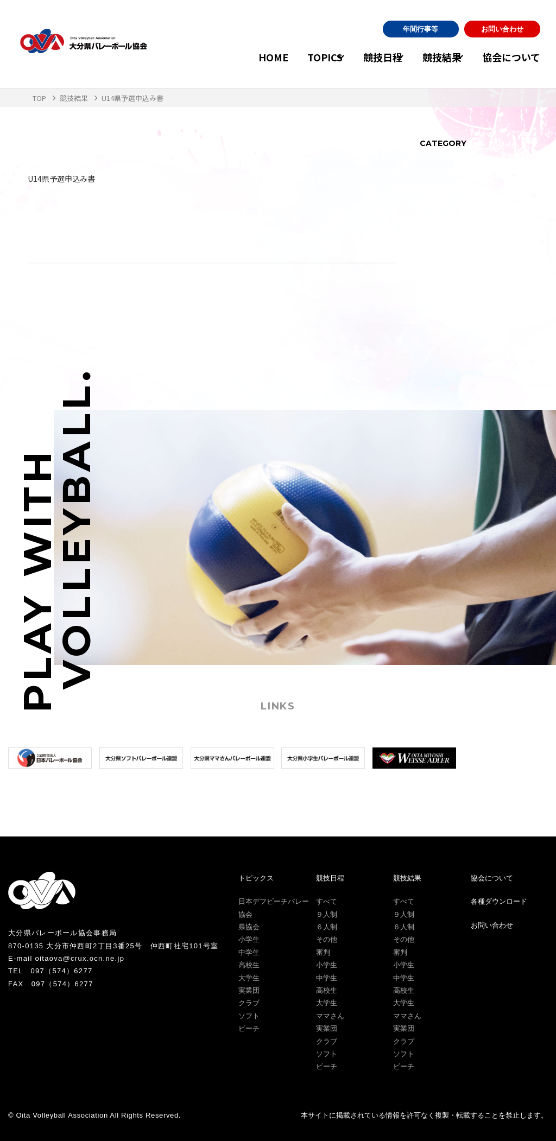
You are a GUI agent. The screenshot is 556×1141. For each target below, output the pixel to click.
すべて (326, 901)
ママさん (330, 1016)
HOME (240, 57)
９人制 (326, 914)
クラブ (249, 1003)
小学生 (249, 939)
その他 (326, 939)
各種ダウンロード (499, 901)
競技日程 (360, 57)
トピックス (256, 878)
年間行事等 (420, 29)
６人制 (326, 927)
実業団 (249, 990)
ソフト (249, 1016)
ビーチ (249, 1028)
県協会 (249, 927)
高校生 (249, 965)
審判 (323, 952)
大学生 (249, 978)
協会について (511, 57)
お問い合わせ (502, 29)
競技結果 (431, 57)
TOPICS (291, 57)
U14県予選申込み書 (66, 178)
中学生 (249, 952)
